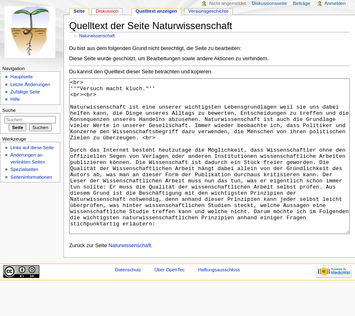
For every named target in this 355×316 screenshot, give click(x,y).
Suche (9, 110)
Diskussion (107, 11)
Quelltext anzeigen (156, 11)
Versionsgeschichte (208, 11)
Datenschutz (128, 300)
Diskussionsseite (269, 3)
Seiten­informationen (31, 177)
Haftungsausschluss (219, 300)
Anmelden (335, 3)
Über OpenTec (170, 300)
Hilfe (15, 99)
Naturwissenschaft (97, 35)
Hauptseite (21, 76)
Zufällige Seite (25, 91)
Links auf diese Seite (32, 147)
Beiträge (301, 3)
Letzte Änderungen (30, 84)
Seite (78, 11)
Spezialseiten (24, 169)
